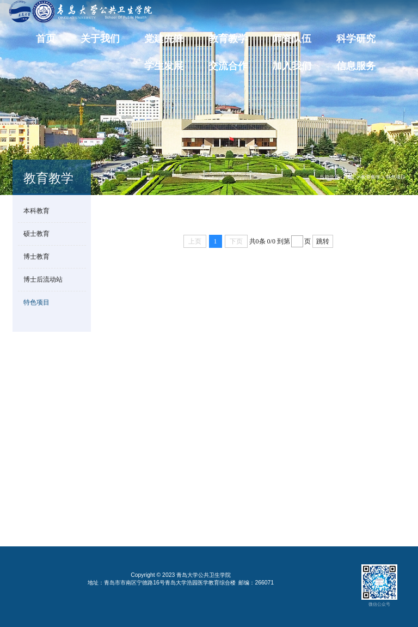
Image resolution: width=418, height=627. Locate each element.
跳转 (322, 241)
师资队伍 (291, 39)
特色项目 (395, 177)
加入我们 (291, 66)
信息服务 (356, 66)
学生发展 (163, 66)
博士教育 (36, 256)
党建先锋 (163, 39)
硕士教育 (36, 233)
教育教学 (228, 39)
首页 (46, 39)
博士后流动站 (43, 279)
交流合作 (228, 66)
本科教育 (36, 210)
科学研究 (356, 39)
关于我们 (100, 39)
